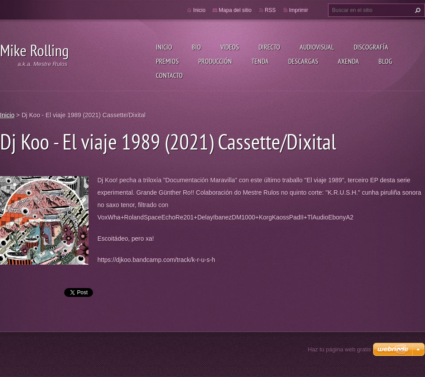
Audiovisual (317, 46)
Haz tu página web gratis (339, 349)
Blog (385, 61)
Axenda (348, 61)
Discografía (371, 46)
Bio (196, 46)
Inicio (164, 46)
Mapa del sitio (235, 10)
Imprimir (298, 10)
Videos (229, 46)
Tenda (260, 61)
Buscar (416, 10)
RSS (270, 10)
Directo (269, 46)
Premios (167, 61)
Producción (215, 61)
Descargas (303, 61)
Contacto (169, 75)
